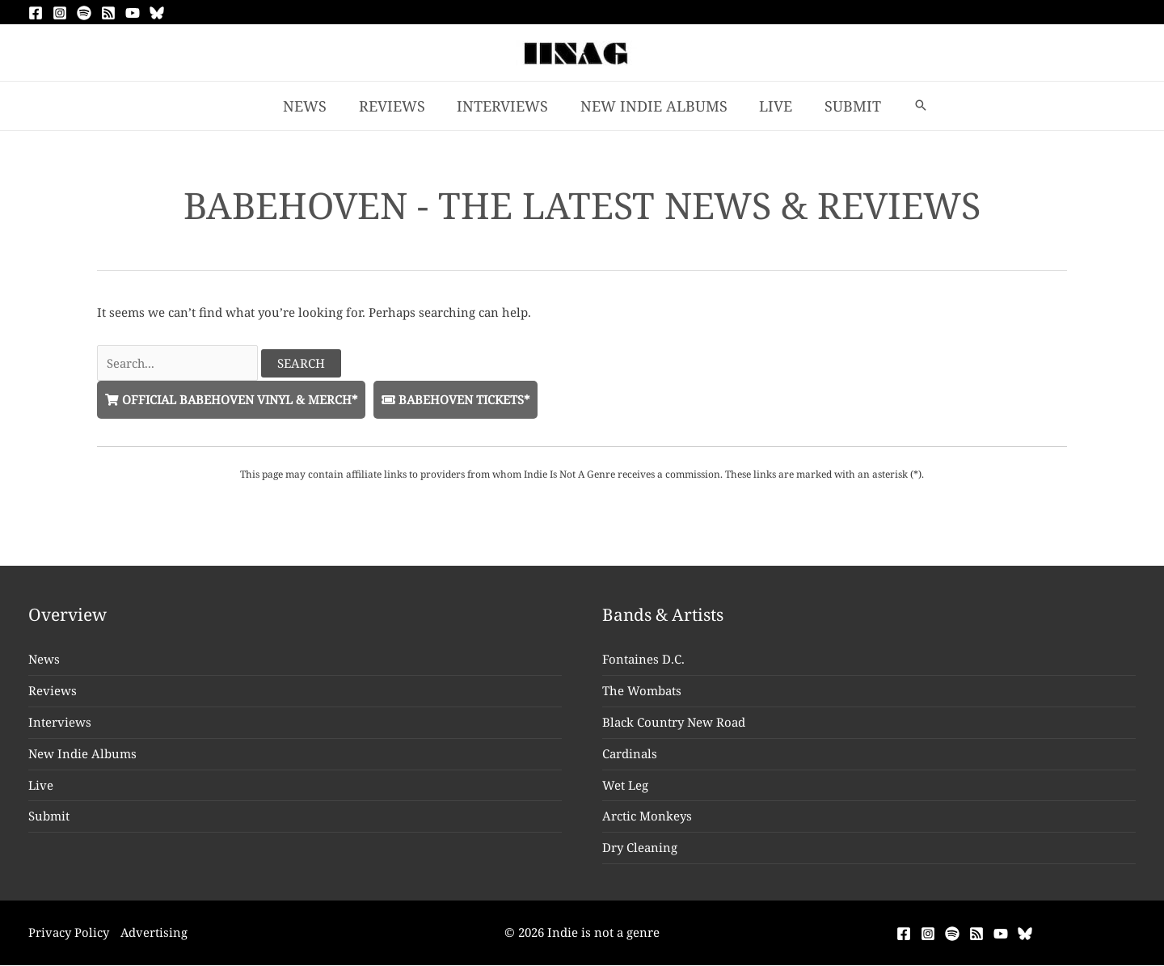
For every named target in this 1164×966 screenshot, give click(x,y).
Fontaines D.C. (643, 660)
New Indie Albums (82, 754)
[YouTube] (132, 13)
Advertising (155, 933)
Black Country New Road (673, 723)
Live (40, 785)
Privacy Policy (68, 933)
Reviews (52, 691)
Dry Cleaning (639, 848)
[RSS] (108, 13)
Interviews (59, 723)
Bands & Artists (663, 615)
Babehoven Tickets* (462, 399)
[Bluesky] (157, 13)
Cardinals (629, 754)
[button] (912, 106)
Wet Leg (625, 785)
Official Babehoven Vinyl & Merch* (233, 399)
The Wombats (641, 691)
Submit (49, 816)
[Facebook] (35, 13)
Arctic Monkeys (647, 816)
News (44, 660)
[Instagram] (60, 13)
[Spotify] (84, 13)
